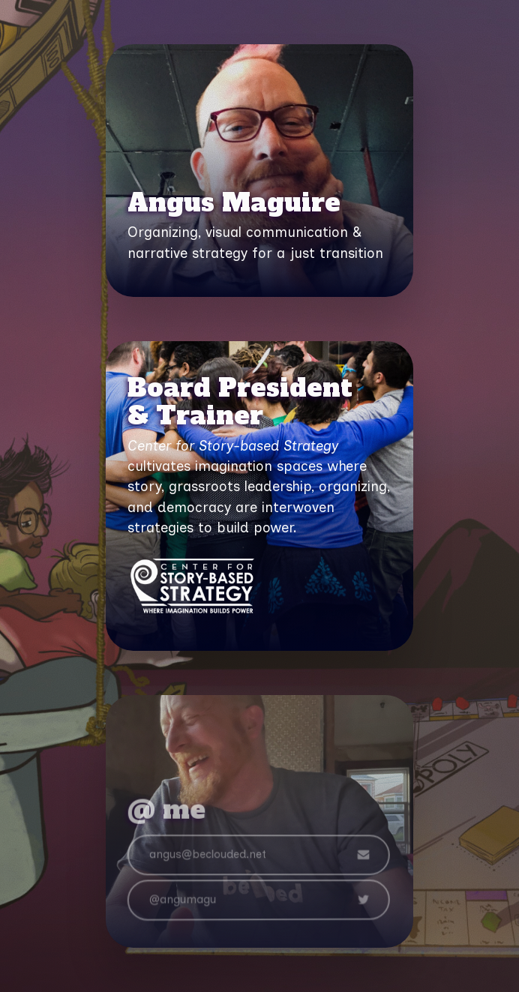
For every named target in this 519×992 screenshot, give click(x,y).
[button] (258, 857)
